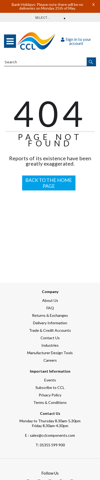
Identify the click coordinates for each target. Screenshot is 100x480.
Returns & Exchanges (50, 315)
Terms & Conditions (50, 402)
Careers (50, 360)
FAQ (50, 308)
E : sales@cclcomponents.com (50, 435)
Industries (50, 345)
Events (50, 380)
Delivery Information (50, 323)
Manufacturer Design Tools (50, 352)
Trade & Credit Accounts (50, 330)
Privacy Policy (50, 395)
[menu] (10, 41)
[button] (91, 61)
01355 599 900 (50, 445)
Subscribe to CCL (50, 387)
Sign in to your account (76, 41)
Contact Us (50, 337)
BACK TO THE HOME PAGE (48, 183)
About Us (50, 300)
